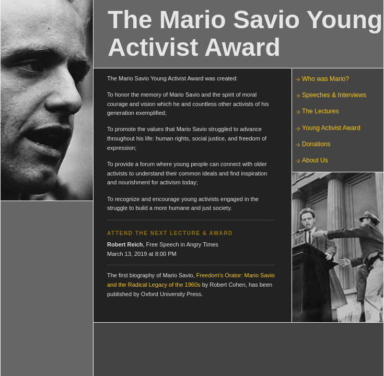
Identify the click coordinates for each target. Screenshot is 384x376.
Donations (316, 144)
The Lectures (320, 111)
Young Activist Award (331, 128)
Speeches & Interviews (334, 95)
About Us (315, 160)
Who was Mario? (325, 79)
